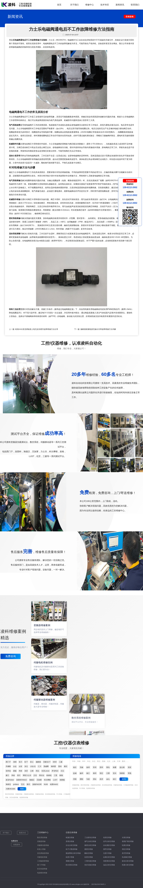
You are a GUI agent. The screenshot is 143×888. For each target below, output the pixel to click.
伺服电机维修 (42, 857)
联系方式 (22, 833)
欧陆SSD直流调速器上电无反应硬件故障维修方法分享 (36, 329)
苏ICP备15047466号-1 (98, 884)
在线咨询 (16, 844)
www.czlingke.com (77, 884)
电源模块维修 (42, 873)
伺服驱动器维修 (43, 845)
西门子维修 (41, 865)
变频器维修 (41, 841)
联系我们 (135, 5)
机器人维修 (41, 849)
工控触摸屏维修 (43, 861)
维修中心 (89, 5)
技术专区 (104, 5)
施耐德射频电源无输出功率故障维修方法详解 (98, 329)
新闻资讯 (120, 5)
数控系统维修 (42, 837)
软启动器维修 (42, 869)
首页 (59, 5)
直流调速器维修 (43, 853)
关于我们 (74, 5)
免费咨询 (10, 656)
